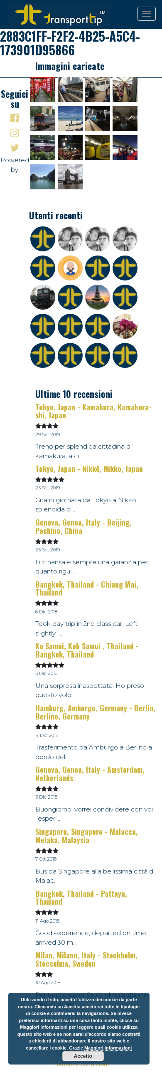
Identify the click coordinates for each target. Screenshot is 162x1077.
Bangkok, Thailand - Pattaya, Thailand (81, 897)
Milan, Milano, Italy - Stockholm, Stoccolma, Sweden (86, 959)
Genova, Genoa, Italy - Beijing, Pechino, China (83, 526)
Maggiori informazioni (108, 1047)
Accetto (83, 1056)
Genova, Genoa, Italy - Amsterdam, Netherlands (90, 773)
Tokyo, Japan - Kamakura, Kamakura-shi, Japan (93, 411)
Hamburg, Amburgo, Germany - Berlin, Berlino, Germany (95, 712)
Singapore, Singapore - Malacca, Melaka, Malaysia (86, 835)
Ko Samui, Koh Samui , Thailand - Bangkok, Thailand (87, 650)
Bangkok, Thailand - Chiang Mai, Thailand (86, 588)
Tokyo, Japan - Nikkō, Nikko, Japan (89, 468)
